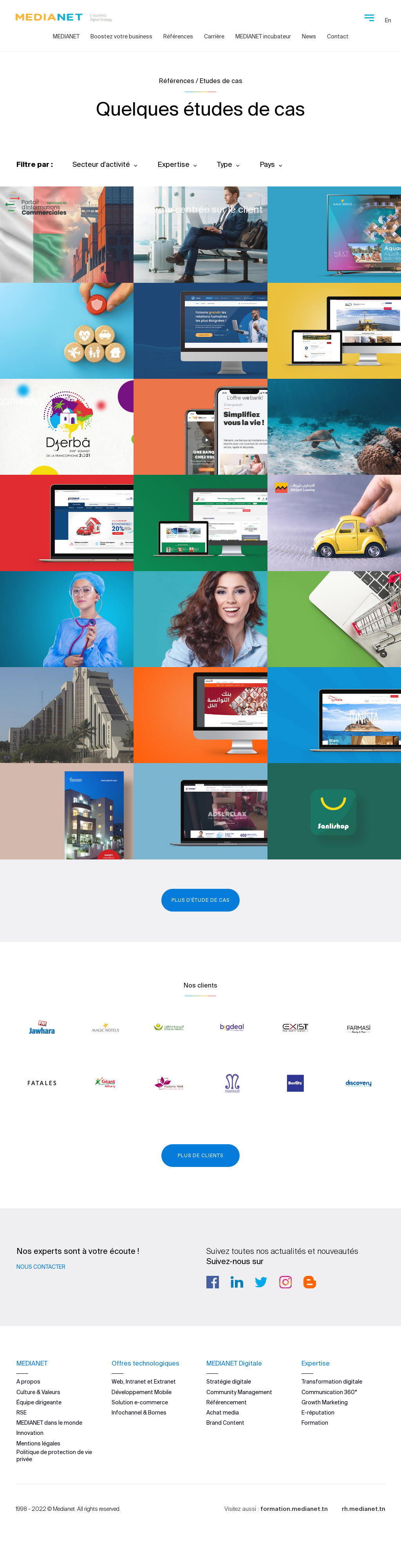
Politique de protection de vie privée (54, 1455)
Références (178, 36)
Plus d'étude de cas (200, 900)
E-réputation (318, 1412)
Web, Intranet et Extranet (144, 1381)
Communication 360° (329, 1392)
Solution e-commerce (140, 1402)
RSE (21, 1412)
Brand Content (225, 1423)
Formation (315, 1423)
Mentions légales (38, 1443)
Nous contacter (40, 1267)
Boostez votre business (121, 36)
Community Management (239, 1392)
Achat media (222, 1412)
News (309, 36)
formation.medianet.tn (294, 1508)
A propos (28, 1381)
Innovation (29, 1433)
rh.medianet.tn (363, 1508)
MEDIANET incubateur (263, 36)
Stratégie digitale (228, 1381)
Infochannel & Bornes (139, 1412)
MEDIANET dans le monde (49, 1423)
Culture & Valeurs (38, 1392)
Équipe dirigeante (38, 1402)
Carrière (214, 36)
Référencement (226, 1402)
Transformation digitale (332, 1381)
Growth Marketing (325, 1402)
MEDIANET (66, 36)
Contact (338, 36)
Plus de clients (200, 1155)
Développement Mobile (142, 1392)
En (388, 20)
